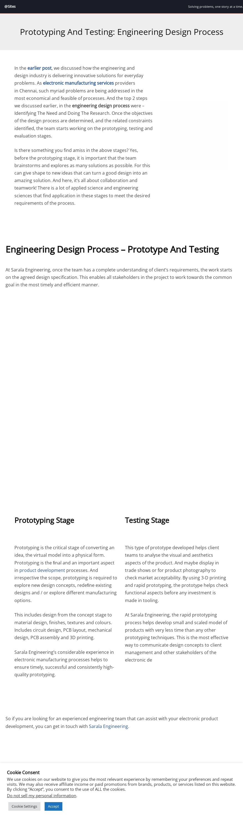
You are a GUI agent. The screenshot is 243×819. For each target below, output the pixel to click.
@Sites (10, 6)
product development (42, 570)
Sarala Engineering (108, 726)
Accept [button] (53, 806)
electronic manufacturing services (78, 83)
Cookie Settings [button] (24, 806)
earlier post (39, 68)
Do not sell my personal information (41, 795)
